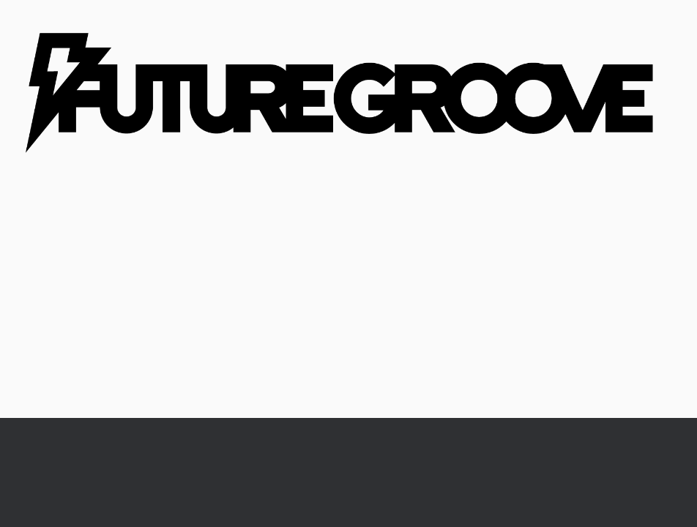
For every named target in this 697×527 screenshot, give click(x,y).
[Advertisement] (348, 308)
